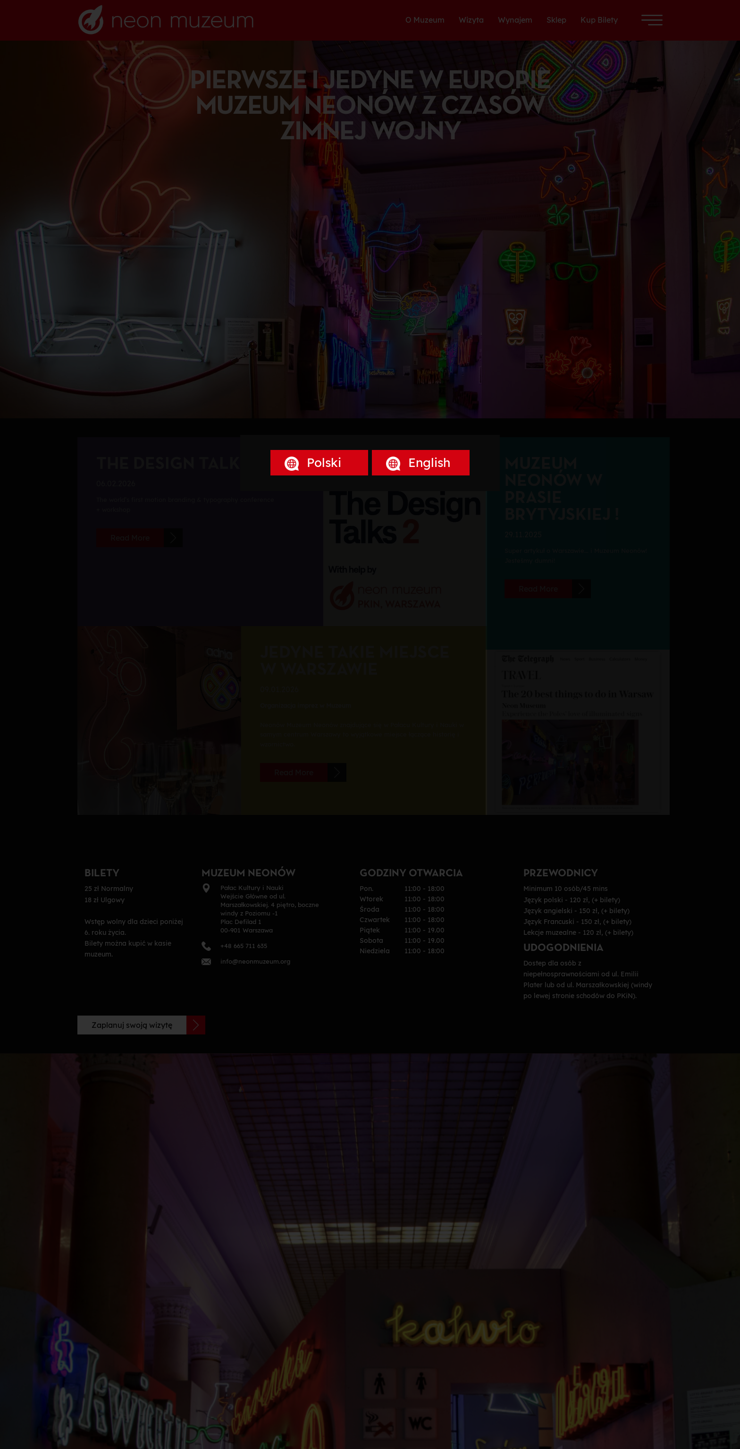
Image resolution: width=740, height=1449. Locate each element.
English (418, 463)
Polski (313, 463)
